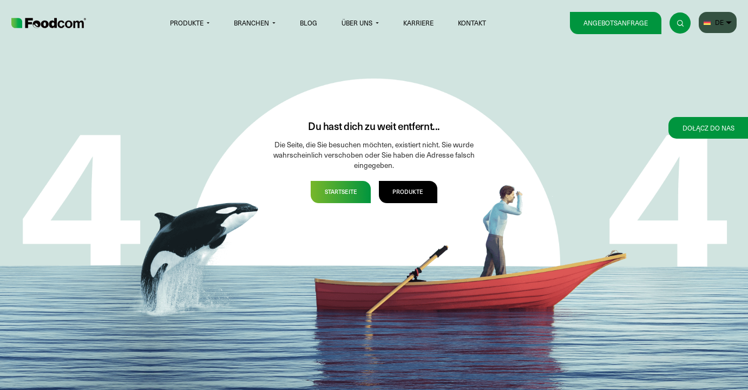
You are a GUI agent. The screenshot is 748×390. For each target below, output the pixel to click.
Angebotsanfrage (615, 22)
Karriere (418, 22)
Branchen (251, 22)
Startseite (341, 191)
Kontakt (472, 22)
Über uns (357, 22)
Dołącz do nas (708, 127)
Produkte (187, 22)
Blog (308, 22)
